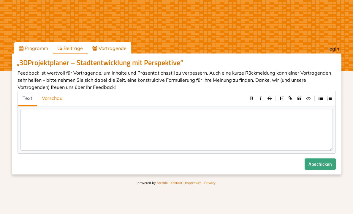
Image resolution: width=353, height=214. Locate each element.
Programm (33, 48)
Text (27, 98)
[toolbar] (290, 98)
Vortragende (109, 48)
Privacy (210, 183)
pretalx (162, 183)
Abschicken (320, 164)
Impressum (193, 183)
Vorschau (52, 98)
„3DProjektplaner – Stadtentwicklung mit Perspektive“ (100, 62)
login (333, 49)
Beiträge (70, 48)
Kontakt (176, 183)
